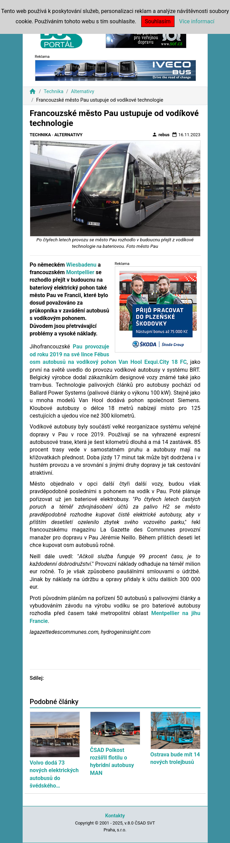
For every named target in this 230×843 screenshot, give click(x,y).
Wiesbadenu (81, 264)
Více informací (197, 21)
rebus (161, 134)
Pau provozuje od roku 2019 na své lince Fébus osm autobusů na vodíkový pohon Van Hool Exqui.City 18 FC (108, 354)
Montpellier (80, 272)
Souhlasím (158, 21)
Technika (53, 91)
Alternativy (82, 91)
